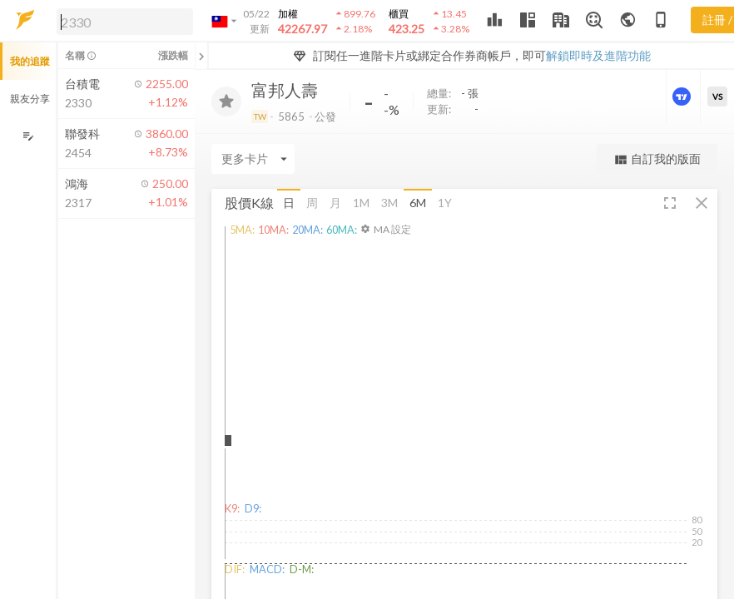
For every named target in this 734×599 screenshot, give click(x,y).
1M (361, 203)
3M (389, 203)
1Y (445, 203)
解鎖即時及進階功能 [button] (598, 55)
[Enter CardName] (253, 159)
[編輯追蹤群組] (28, 136)
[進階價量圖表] (683, 96)
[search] (125, 21)
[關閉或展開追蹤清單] (201, 55)
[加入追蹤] (226, 101)
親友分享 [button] (30, 98)
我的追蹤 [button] (30, 61)
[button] (121, 21)
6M (417, 203)
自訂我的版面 (657, 159)
